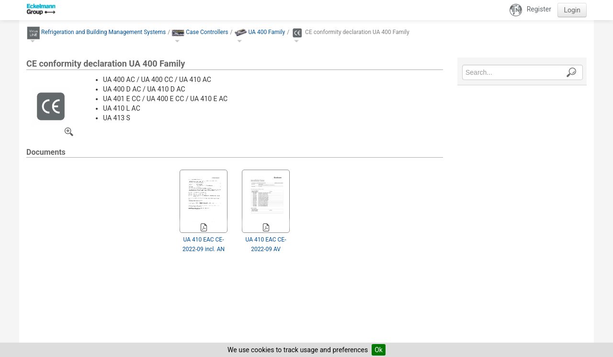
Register (539, 9)
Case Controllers (207, 32)
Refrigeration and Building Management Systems (103, 32)
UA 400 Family (266, 32)
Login (572, 10)
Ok (379, 350)
